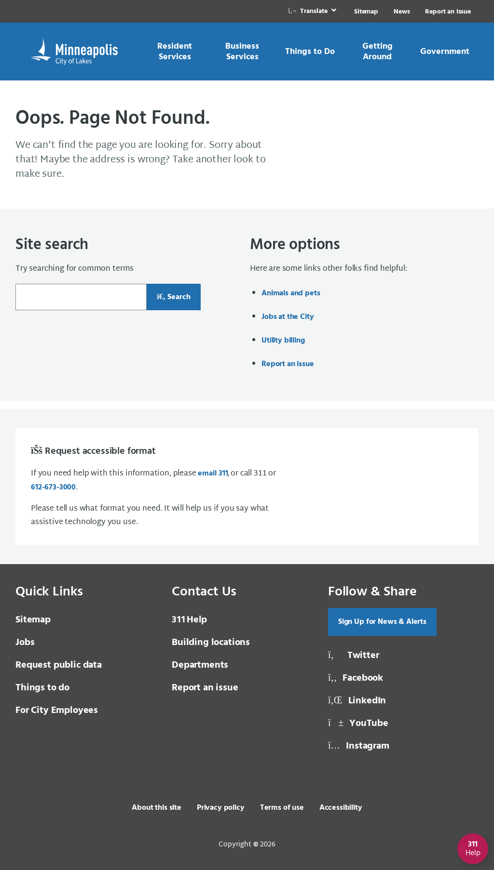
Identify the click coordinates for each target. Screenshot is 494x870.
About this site (156, 808)
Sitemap (366, 11)
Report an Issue (448, 11)
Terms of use (282, 808)
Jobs (24, 642)
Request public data (58, 665)
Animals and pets (290, 293)
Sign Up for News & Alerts (382, 622)
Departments (200, 665)
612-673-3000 (53, 487)
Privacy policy (221, 808)
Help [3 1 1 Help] (189, 620)
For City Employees (56, 710)
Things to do (42, 688)
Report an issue (287, 364)
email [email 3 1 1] (212, 473)
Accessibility (340, 808)
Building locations (211, 642)
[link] (313, 11)
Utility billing (283, 340)
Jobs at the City (287, 317)
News (402, 11)
